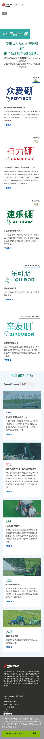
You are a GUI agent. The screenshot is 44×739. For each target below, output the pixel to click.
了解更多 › (8, 125)
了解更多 (9, 434)
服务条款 (6, 699)
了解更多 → (8, 299)
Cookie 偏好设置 (9, 707)
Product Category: (11, 384)
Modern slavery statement (12, 704)
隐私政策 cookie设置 (10, 701)
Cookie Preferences (15, 733)
